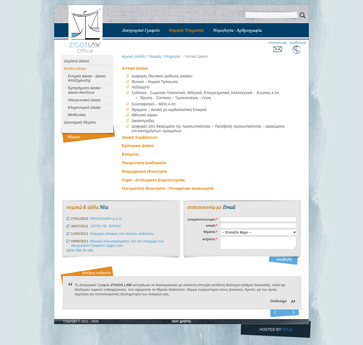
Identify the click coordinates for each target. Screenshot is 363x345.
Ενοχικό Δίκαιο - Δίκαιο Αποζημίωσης (87, 78)
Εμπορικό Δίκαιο (138, 145)
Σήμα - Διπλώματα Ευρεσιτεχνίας (153, 180)
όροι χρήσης (181, 321)
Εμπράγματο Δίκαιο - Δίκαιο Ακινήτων (85, 90)
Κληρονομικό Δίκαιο (84, 107)
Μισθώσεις (77, 115)
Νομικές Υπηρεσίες (165, 56)
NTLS (287, 329)
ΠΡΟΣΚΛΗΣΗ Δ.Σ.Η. (106, 219)
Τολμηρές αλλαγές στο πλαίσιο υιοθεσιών (122, 234)
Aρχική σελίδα (133, 56)
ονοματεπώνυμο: (202, 219)
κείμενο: (209, 239)
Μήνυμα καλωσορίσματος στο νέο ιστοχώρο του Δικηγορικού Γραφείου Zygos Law (117, 243)
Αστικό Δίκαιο (75, 68)
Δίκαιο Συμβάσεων (140, 137)
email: (211, 226)
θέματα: (210, 232)
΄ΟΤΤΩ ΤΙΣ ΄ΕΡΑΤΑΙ (105, 226)
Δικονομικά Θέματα (80, 122)
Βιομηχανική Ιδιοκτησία (144, 171)
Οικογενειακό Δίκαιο (84, 100)
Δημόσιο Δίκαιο (76, 61)
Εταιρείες (130, 154)
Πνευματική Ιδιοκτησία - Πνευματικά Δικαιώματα (168, 188)
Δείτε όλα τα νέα (79, 250)
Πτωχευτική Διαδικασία (144, 162)
